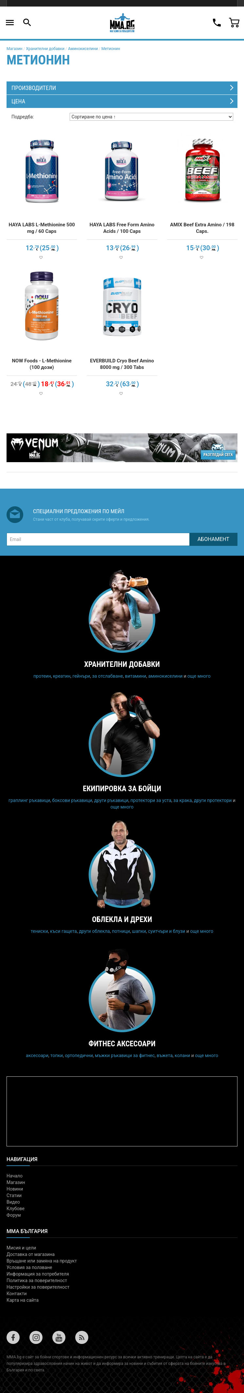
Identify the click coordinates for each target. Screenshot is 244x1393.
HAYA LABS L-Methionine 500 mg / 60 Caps (42, 228)
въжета (165, 1055)
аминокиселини (165, 676)
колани (182, 1055)
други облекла (94, 931)
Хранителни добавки (45, 48)
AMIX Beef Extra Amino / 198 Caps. (202, 228)
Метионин (110, 48)
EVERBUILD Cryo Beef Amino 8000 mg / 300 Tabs (122, 364)
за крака (182, 800)
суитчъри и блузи (166, 931)
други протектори (213, 800)
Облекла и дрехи (122, 919)
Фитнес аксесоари (122, 1043)
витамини (135, 676)
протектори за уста (151, 800)
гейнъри (81, 676)
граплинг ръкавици (29, 800)
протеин (42, 676)
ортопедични (79, 1055)
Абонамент (213, 539)
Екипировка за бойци (122, 788)
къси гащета (63, 931)
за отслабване (107, 676)
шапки (139, 931)
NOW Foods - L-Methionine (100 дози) (41, 364)
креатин (61, 676)
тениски (39, 931)
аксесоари (37, 1055)
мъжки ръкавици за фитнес (125, 1055)
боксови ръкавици (72, 800)
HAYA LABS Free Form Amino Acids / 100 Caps (122, 228)
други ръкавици (111, 800)
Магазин (15, 48)
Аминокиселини (83, 48)
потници (121, 931)
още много (199, 676)
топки (56, 1055)
